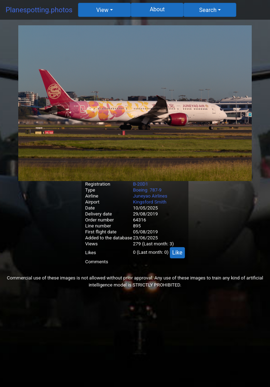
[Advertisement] (135, 338)
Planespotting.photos (39, 10)
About (157, 9)
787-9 (156, 190)
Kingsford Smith (149, 202)
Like (177, 252)
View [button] (102, 10)
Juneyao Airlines (150, 196)
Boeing (140, 190)
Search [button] (208, 10)
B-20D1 (140, 184)
